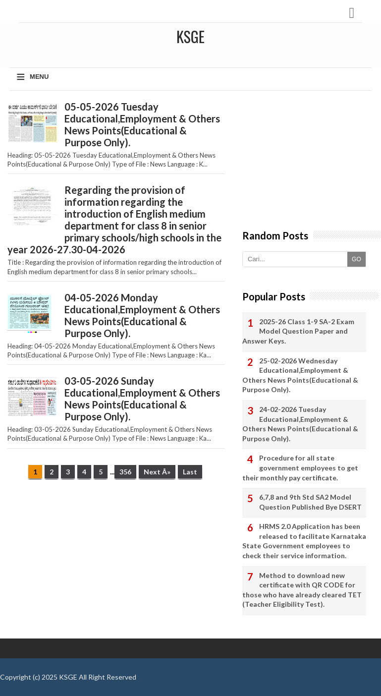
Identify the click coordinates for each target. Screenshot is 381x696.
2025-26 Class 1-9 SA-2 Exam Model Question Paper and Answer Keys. (298, 331)
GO (356, 259)
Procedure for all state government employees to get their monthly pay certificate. (300, 467)
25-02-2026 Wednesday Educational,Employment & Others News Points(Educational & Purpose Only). (300, 375)
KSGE (68, 677)
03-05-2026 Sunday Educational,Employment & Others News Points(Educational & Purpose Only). (142, 398)
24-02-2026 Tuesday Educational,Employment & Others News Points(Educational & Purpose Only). (300, 424)
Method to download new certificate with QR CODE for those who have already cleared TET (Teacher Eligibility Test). (302, 590)
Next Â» (157, 471)
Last (190, 471)
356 (125, 471)
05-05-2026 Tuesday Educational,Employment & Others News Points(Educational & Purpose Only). (142, 124)
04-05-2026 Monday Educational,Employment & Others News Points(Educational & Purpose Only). (142, 315)
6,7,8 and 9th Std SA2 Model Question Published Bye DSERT (310, 502)
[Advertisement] (115, 564)
